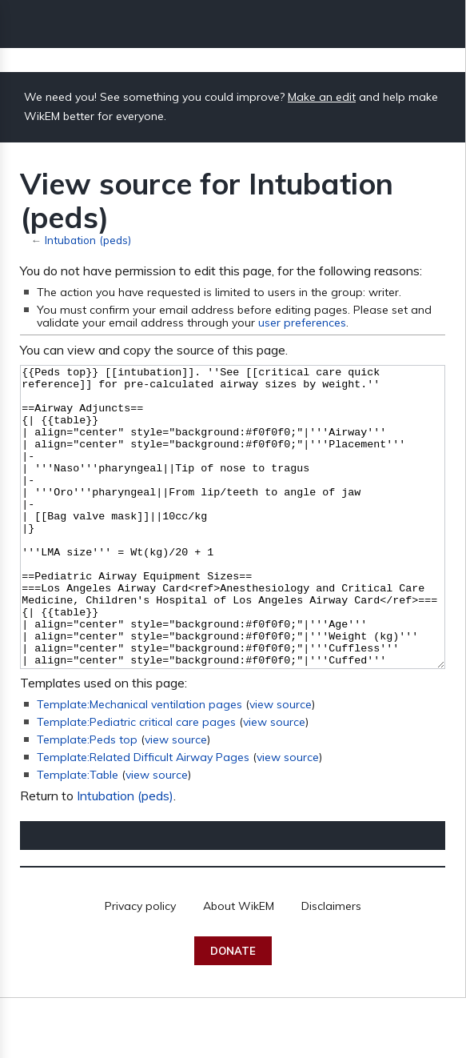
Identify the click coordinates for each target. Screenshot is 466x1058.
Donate (233, 1010)
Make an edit (322, 97)
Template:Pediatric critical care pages (136, 782)
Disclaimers (331, 966)
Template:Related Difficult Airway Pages (143, 817)
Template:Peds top (87, 799)
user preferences (302, 322)
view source (280, 764)
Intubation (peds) (88, 239)
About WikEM (238, 966)
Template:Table (77, 835)
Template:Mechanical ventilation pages (139, 764)
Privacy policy (140, 966)
